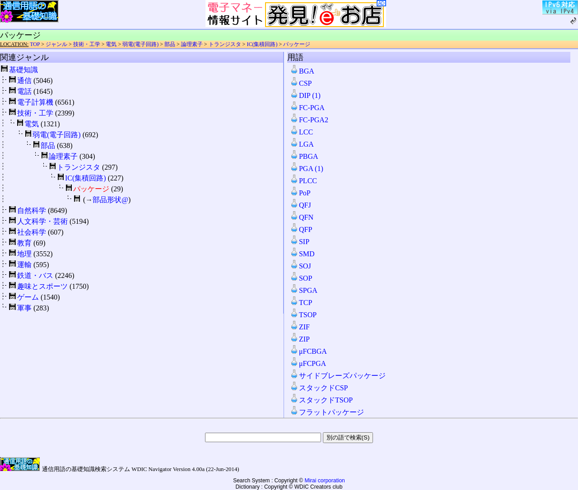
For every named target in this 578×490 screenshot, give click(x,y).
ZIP (300, 339)
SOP (301, 278)
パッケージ (296, 44)
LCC (301, 132)
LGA (302, 144)
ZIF (300, 327)
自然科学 (31, 210)
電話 (24, 91)
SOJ (300, 266)
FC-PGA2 (309, 120)
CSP (301, 83)
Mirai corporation (324, 480)
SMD (302, 254)
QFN (301, 217)
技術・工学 (86, 44)
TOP (35, 44)
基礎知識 (23, 70)
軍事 (24, 308)
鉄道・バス (35, 275)
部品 (169, 44)
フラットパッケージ (327, 412)
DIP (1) (305, 95)
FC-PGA (307, 107)
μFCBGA (308, 351)
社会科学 (31, 232)
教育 (24, 243)
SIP (299, 241)
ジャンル (56, 44)
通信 (24, 80)
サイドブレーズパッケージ (338, 375)
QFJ (300, 205)
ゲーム (28, 297)
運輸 (24, 264)
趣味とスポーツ (42, 286)
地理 (24, 254)
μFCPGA (308, 363)
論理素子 (192, 44)
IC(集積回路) (262, 44)
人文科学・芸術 (42, 221)
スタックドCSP (319, 388)
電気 (111, 44)
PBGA (304, 156)
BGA (302, 71)
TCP (301, 302)
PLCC (303, 181)
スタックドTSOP (321, 400)
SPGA (303, 290)
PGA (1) (306, 168)
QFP (301, 229)
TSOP (303, 315)
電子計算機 (35, 102)
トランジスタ (225, 44)
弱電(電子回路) (140, 44)
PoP (300, 193)
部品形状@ (110, 199)
